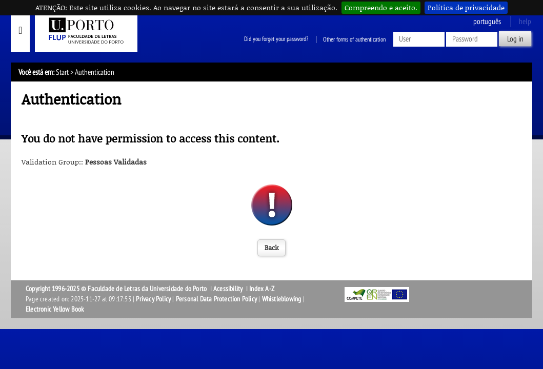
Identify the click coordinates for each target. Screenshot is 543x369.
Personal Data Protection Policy (216, 299)
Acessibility (228, 288)
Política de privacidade (466, 7)
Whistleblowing (281, 299)
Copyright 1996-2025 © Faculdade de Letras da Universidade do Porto (117, 288)
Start (62, 72)
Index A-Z (261, 288)
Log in (515, 39)
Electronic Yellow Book (55, 309)
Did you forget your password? (276, 39)
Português (487, 21)
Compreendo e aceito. (381, 7)
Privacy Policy (153, 299)
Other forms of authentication (354, 39)
